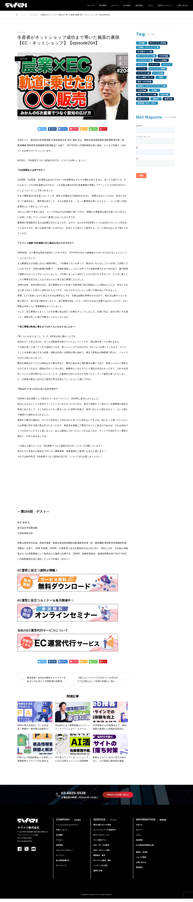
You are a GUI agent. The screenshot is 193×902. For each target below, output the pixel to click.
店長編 (154, 90)
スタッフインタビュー (64, 854)
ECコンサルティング (101, 838)
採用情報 (139, 5)
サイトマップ (61, 869)
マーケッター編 (143, 73)
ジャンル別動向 (161, 60)
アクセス (59, 843)
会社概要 (59, 838)
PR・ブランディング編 (146, 56)
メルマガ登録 (141, 860)
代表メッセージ (62, 833)
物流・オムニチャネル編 (147, 94)
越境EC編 (168, 99)
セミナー (115, 5)
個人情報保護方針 (62, 864)
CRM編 (141, 43)
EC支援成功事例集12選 (145, 848)
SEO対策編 (163, 56)
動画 (161, 77)
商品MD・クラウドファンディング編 (151, 86)
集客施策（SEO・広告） (147, 103)
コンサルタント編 (144, 60)
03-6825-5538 (78, 796)
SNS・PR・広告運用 (101, 848)
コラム (150, 5)
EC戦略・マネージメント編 (148, 47)
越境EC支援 (98, 874)
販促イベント (143, 99)
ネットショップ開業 (157, 69)
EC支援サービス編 (145, 52)
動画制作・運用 (99, 859)
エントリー (60, 859)
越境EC (156, 99)
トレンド (166, 64)
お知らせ (139, 828)
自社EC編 (23, 59)
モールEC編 (158, 73)
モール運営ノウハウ (145, 77)
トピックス (154, 64)
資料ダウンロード (165, 5)
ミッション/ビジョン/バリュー (67, 828)
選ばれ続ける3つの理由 (102, 828)
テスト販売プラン (100, 843)
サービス (90, 5)
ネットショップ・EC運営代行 (104, 833)
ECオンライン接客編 (158, 43)
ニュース (141, 69)
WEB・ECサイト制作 (101, 854)
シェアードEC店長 (100, 869)
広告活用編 (142, 90)
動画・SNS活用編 (144, 82)
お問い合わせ (182, 5)
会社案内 (127, 5)
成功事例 (103, 5)
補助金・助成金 (142, 855)
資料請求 (139, 871)
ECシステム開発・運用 (102, 864)
